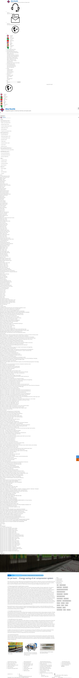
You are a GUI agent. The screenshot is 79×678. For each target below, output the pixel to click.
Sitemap (53, 677)
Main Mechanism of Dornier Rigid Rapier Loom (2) (9, 403)
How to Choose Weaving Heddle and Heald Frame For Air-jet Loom (12, 472)
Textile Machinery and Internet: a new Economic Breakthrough (12, 386)
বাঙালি (9, 46)
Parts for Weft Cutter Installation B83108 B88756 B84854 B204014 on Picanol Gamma (16, 500)
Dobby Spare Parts (4, 127)
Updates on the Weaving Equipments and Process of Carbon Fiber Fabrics (14, 491)
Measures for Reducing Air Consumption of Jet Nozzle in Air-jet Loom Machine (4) (15, 393)
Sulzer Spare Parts (3, 227)
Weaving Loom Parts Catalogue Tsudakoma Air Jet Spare (10, 547)
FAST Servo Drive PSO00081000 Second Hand (8, 505)
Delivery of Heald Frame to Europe (6, 322)
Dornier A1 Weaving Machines (5, 346)
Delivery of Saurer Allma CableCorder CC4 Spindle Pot (10, 308)
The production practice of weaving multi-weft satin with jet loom (12, 449)
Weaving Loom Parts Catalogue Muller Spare (8, 532)
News (8, 68)
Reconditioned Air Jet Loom (5, 303)
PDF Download (9, 78)
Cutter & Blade (2, 200)
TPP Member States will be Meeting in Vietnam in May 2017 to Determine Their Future (16, 339)
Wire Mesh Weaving (3, 267)
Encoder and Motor (3, 213)
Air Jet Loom (3, 144)
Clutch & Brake (3, 201)
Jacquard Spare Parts (5, 124)
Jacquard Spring (3, 188)
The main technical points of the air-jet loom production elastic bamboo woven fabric (16, 448)
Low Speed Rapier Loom (5, 137)
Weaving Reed (2, 197)
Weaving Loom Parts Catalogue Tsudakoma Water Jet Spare (11, 548)
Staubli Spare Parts (3, 219)
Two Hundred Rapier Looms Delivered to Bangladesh (10, 320)
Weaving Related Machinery (12, 51)
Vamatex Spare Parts (4, 224)
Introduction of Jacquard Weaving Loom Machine (9, 404)
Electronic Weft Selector (4, 212)
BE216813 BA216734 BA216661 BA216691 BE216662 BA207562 (11, 313)
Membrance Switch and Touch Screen (7, 217)
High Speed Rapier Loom (5, 136)
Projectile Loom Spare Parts (6, 131)
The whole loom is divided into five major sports (9, 447)
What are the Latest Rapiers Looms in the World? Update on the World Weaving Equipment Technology (19, 361)
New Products (9, 72)
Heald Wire (2, 198)
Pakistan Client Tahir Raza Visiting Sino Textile (8, 319)
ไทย (9, 41)
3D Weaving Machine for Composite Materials (8, 271)
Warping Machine (10, 53)
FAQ (7, 77)
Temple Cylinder (3, 205)
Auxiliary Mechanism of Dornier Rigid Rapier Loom (9, 401)
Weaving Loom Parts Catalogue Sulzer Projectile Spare (10, 544)
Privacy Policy (60, 677)
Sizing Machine (10, 61)
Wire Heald (2, 187)
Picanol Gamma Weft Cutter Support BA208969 (9, 501)
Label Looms (2, 296)
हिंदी (9, 44)
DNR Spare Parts (3, 226)
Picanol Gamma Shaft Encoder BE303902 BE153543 (9, 518)
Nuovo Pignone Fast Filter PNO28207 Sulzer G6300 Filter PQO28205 (12, 509)
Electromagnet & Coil (4, 215)
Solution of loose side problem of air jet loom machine (10, 443)
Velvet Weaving (3, 275)
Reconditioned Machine (11, 66)
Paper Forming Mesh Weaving (5, 269)
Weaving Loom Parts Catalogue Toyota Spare (8, 546)
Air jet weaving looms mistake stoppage (7, 455)
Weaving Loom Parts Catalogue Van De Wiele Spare (9, 550)
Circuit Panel (2, 209)
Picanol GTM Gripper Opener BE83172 (7, 496)
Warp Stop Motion (3, 207)
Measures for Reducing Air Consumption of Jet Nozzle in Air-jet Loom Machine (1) (15, 389)
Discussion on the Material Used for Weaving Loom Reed (10, 463)
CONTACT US (10, 674)
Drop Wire (2, 199)
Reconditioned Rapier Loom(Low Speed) (7, 301)
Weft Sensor (2, 210)
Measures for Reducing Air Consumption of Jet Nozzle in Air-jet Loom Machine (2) (15, 391)
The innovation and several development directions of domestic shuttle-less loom (15, 364)
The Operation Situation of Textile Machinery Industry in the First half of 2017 (14, 384)
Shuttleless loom (3, 362)
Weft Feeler (2, 216)
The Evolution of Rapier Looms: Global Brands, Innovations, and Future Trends (14, 400)
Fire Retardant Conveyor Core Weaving (7, 270)
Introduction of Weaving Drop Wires (6, 468)
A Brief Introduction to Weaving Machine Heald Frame (10, 412)
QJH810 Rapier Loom (4, 248)
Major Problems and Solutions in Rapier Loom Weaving (10, 476)
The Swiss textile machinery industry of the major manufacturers (12, 373)
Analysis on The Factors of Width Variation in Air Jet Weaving (11, 423)
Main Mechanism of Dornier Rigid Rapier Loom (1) (9, 402)
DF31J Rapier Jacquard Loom (5, 258)
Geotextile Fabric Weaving (5, 282)
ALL (57, 585)
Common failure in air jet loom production (8, 434)
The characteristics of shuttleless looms (7, 365)
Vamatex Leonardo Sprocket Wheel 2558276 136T (9, 503)
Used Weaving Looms (11, 63)
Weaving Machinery (10, 50)
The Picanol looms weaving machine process (8, 458)
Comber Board (2, 189)
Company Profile (10, 75)
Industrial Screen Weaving (5, 268)
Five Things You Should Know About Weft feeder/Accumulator (11, 474)
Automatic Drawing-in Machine (13, 54)
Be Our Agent (9, 76)
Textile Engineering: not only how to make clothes (9, 387)
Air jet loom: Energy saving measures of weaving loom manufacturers (13, 432)
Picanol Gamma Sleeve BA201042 (6, 485)
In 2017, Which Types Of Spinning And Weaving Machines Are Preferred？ (14, 344)
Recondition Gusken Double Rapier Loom (7, 299)
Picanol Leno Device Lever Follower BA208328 (8, 499)
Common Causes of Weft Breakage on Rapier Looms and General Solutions (14, 422)
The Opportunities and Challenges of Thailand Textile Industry (12, 341)
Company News (10, 69)
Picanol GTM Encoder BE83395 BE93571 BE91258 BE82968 (11, 482)
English (10, 35)
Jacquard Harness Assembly (5, 185)
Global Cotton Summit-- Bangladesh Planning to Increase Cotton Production (14, 335)
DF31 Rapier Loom (3, 249)
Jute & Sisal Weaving (4, 254)
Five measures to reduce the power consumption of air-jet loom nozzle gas (14, 371)
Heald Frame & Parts (4, 195)
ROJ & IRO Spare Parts (4, 232)
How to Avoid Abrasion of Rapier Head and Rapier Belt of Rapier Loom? (13, 407)
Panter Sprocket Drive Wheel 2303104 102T (8, 487)
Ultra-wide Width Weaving (5, 252)
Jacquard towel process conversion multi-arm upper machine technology (13, 450)
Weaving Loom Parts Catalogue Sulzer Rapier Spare (9, 545)
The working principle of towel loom (6, 452)
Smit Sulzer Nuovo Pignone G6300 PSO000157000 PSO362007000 (12, 311)
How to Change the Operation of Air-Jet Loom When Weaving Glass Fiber (13, 425)
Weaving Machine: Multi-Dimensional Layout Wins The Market (11, 343)
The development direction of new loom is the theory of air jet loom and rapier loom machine (17, 428)
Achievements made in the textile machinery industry (10, 382)
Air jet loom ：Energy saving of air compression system (10, 430)
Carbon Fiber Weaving (4, 255)
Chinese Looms (3, 289)
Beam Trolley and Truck (11, 59)
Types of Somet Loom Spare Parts (6, 409)
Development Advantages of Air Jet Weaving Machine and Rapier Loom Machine (15, 394)
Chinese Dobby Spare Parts (5, 221)
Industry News (9, 70)
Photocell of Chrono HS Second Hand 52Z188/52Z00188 (10, 515)
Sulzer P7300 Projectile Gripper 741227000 (8, 493)
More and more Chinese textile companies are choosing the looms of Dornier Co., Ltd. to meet (17, 398)
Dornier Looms (2, 295)
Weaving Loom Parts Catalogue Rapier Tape (8, 539)
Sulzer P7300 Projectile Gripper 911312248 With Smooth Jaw (11, 323)
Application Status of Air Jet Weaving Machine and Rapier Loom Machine (13, 395)
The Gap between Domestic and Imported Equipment (10, 388)
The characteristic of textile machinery (7, 368)
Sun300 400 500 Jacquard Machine (6, 243)
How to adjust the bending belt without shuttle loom (10, 366)
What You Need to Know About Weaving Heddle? (9, 469)
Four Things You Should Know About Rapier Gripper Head (11, 415)
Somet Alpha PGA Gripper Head (6, 326)
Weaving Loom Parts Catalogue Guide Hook (8, 531)
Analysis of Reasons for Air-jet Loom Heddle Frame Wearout (11, 413)
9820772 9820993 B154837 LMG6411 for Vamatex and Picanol (11, 513)
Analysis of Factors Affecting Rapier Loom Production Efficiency (12, 477)
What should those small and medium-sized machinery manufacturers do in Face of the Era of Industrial (19, 385)
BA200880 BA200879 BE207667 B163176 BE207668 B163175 (11, 331)
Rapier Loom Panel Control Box (13, 52)
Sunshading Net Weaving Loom (6, 281)
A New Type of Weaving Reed (5, 460)
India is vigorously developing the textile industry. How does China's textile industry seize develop (18, 445)
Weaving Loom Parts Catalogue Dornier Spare (8, 529)
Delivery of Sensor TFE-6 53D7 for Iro (7, 324)
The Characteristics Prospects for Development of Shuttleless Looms (13, 357)
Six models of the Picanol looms (6, 369)
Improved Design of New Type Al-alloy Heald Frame (9, 414)
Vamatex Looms (3, 292)
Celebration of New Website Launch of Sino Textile (9, 316)
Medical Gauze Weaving (4, 273)
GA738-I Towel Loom (4, 263)
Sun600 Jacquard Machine (5, 244)
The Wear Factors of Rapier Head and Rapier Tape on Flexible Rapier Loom (14, 473)
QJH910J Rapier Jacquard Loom (6, 260)
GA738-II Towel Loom (4, 264)
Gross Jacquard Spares (4, 192)
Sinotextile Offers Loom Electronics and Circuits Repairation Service (12, 332)
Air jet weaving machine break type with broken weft (10, 454)
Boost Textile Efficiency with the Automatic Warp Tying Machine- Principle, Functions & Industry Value (19, 334)
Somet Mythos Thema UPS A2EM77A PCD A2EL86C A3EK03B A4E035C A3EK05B (14, 519)
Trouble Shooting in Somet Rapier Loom (7, 420)
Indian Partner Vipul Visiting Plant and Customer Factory (10, 317)
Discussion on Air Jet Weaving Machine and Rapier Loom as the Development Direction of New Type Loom (20, 396)
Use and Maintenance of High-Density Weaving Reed (10, 467)
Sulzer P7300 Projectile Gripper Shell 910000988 (9, 481)
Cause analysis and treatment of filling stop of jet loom (10, 433)
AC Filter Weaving (3, 279)
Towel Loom (3, 141)
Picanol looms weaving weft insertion (7, 457)
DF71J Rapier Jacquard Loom (5, 259)
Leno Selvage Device (4, 203)
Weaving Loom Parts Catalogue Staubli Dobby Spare (9, 542)
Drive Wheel (2, 181)
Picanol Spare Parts (3, 223)
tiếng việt (10, 40)
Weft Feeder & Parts (3, 204)
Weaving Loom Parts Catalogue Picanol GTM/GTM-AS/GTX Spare (12, 536)
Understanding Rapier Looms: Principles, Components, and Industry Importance (15, 424)
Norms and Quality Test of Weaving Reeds (8, 465)
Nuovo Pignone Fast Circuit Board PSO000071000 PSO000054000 (12, 521)
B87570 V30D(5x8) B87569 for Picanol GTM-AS (8, 502)
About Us (8, 74)
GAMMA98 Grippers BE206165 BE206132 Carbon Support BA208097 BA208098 (14, 312)
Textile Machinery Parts (11, 49)
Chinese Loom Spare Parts (5, 231)
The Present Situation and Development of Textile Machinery (11, 380)
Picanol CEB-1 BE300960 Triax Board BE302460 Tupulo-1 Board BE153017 (13, 490)
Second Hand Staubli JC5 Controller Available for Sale (10, 506)
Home (2, 119)
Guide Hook (2, 182)
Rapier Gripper (3, 178)
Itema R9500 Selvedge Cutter (5, 484)
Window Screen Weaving (4, 284)
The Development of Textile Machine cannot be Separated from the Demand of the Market (17, 337)
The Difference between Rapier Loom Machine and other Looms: (12, 406)
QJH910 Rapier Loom (4, 246)
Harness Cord (2, 186)
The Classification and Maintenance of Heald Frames (10, 411)
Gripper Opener (3, 180)
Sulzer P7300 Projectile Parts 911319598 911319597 (9, 492)
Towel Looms (2, 297)
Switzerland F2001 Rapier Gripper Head (7, 325)
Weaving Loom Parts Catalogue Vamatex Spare (8, 549)
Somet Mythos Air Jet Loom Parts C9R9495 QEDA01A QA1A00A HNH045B (13, 520)
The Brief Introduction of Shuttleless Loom (8, 356)
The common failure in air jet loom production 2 (9, 441)
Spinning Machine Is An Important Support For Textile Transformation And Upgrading (16, 347)
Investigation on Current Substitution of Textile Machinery (11, 355)
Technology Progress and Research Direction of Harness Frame (12, 470)
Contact (8, 79)
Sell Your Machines (10, 67)
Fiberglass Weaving (3, 253)
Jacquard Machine (4, 134)
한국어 (9, 36)
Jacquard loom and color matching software (8, 451)
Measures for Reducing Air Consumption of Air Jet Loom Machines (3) (13, 392)
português (10, 38)
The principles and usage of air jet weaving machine (10, 367)
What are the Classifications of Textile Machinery (9, 352)
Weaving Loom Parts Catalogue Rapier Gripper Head (10, 538)
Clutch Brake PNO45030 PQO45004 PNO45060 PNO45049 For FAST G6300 (13, 510)
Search (19, 82)
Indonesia (10, 45)
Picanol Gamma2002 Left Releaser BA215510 (8, 497)
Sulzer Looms (2, 293)
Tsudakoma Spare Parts (4, 230)
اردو (9, 48)
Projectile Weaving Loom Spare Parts (7, 239)
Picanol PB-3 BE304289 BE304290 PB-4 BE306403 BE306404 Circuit (12, 517)
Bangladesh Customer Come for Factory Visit (8, 315)
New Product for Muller (4, 508)
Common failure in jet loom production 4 (7, 438)
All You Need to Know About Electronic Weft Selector (10, 419)
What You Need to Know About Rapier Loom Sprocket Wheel (11, 416)
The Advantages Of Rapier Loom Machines (8, 348)
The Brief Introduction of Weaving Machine (8, 351)
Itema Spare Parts (3, 235)
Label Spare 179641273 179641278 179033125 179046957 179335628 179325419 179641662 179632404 (19, 488)
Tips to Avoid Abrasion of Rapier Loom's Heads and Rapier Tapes (12, 359)
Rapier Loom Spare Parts (5, 122)
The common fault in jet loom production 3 (8, 437)
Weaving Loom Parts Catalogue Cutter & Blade (8, 528)
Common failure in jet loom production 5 (7, 440)
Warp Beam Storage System (12, 57)
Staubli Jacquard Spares (4, 190)
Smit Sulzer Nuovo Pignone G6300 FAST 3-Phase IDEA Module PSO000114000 (14, 330)
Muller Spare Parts (3, 233)
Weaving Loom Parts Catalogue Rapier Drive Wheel (9, 537)
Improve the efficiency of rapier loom (7, 374)
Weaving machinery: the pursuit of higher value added (10, 375)
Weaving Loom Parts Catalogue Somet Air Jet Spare (9, 540)
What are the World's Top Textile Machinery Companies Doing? (12, 378)
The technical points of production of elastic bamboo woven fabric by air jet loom (15, 436)
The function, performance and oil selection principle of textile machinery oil (14, 376)
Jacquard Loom (4, 139)
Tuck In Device (2, 206)
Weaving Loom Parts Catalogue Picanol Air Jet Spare (9, 533)
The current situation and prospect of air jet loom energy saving (12, 442)
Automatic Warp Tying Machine (13, 56)
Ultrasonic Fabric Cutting (11, 60)
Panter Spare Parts (3, 236)
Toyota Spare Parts (3, 228)
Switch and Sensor (3, 214)
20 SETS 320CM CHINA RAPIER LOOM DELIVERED (9, 321)
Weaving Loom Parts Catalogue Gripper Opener (9, 530)
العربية (9, 39)
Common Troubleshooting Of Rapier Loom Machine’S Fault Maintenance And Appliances (16, 349)
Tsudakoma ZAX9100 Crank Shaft (6, 483)
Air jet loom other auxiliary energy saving (7, 429)
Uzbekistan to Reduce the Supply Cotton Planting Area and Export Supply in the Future (16, 342)
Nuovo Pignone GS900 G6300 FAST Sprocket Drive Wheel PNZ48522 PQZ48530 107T (15, 504)
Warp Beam (2, 196)
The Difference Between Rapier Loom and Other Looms (10, 370)
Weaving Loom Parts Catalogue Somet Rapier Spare (9, 541)
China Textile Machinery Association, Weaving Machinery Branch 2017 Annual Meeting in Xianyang (18, 358)
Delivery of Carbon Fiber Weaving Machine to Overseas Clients (11, 314)
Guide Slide (2, 208)
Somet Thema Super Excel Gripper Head (7, 328)
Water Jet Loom (4, 146)
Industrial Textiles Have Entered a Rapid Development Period (11, 340)
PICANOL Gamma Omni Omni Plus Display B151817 (9, 310)
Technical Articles (10, 71)
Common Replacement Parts (6, 126)
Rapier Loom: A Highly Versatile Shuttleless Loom (9, 446)
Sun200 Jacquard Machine (5, 242)
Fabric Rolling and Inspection (12, 58)
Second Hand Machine (11, 65)
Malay (9, 43)
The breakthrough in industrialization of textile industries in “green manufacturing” (15, 350)
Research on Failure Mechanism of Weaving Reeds (9, 466)
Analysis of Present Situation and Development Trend (10, 353)
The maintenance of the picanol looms (7, 459)
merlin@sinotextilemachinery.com (13, 24)
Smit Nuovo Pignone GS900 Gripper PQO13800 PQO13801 (11, 495)
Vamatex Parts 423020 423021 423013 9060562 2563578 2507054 (12, 511)
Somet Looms (2, 294)
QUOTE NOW (50, 84)
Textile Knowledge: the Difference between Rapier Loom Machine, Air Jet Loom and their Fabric (18, 338)
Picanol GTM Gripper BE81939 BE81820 (7, 494)
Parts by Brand (4, 129)
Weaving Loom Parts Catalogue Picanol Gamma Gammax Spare (12, 535)
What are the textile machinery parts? (7, 377)
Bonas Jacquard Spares (4, 191)
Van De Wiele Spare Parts (4, 234)
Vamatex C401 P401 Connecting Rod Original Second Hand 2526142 (12, 512)
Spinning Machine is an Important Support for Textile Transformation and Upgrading (16, 379)
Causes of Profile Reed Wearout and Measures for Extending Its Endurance (14, 461)
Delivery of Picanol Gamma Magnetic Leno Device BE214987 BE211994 (13, 329)
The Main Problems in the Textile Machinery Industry (10, 383)
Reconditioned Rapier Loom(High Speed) (7, 302)
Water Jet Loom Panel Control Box (13, 62)
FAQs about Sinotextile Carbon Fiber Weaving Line (9, 421)
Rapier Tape (2, 179)
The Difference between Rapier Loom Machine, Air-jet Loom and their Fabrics (14, 405)
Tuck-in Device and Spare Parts (6, 527)
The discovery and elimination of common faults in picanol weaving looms (14, 456)
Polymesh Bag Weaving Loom (5, 280)
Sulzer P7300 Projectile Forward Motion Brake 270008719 (10, 479)
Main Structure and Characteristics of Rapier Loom (9, 427)
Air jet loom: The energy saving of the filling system (9, 431)
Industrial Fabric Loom (5, 142)
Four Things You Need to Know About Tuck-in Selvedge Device (11, 475)
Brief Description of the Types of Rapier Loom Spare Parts (11, 397)
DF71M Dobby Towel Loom (5, 262)
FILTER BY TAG (59, 583)
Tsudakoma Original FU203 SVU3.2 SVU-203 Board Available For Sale (13, 307)
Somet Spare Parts (3, 225)
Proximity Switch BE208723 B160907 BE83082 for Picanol (10, 514)
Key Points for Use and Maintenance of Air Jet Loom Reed (10, 464)
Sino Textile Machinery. (16, 677)
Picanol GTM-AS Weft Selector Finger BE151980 (9, 486)
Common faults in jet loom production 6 (7, 439)
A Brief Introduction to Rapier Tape (6, 418)
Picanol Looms (2, 290)
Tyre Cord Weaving (3, 276)
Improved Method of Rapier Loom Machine (8, 360)
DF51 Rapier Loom (3, 250)
